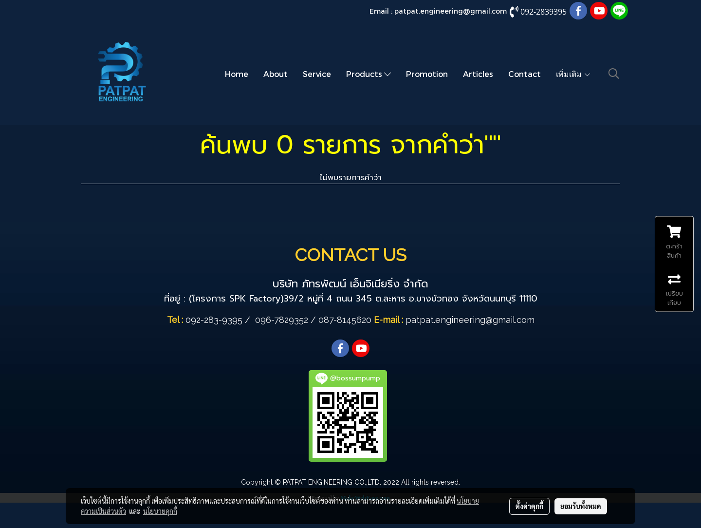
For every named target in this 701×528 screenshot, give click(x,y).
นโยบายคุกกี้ (160, 511)
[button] (614, 73)
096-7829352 (281, 320)
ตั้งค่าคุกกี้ (529, 506)
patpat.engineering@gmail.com (450, 11)
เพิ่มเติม (573, 73)
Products (368, 73)
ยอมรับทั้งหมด (580, 506)
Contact (524, 73)
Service (317, 73)
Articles (478, 73)
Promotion (427, 73)
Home (236, 73)
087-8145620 (344, 320)
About (275, 73)
